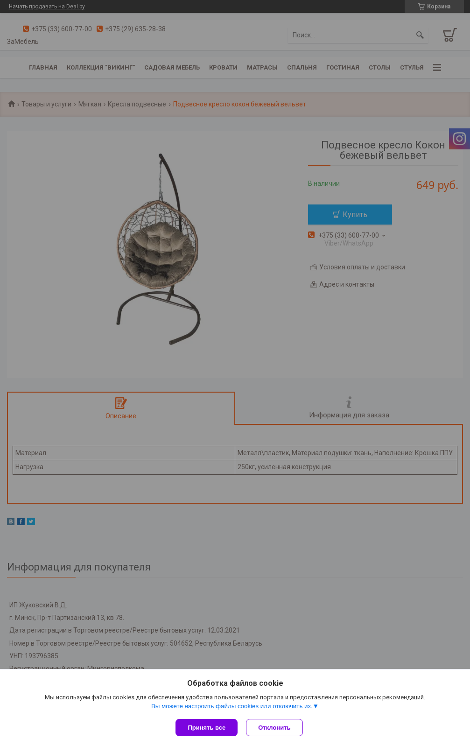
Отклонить (275, 727)
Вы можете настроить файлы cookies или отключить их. (232, 707)
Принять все (206, 727)
